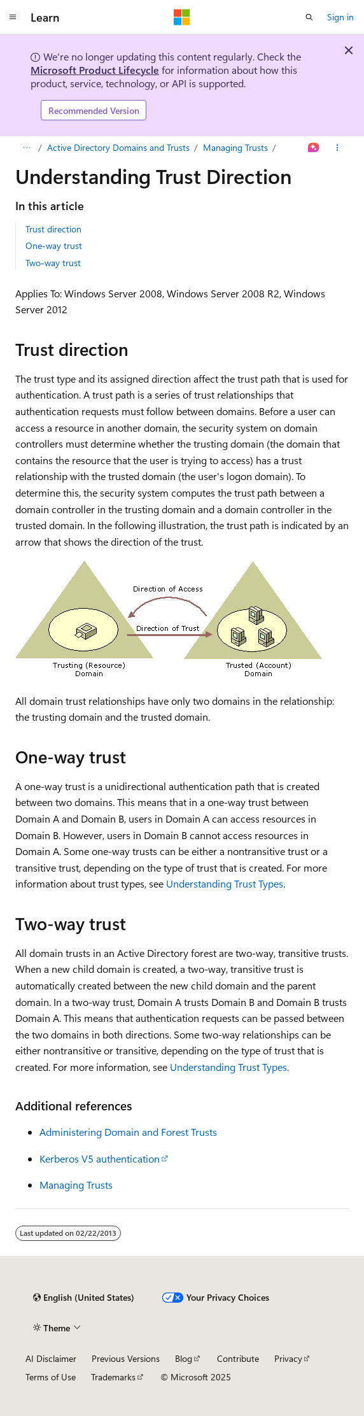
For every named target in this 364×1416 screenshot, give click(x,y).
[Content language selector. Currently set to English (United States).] (83, 1297)
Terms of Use (50, 1377)
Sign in (340, 17)
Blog (183, 1358)
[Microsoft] (182, 17)
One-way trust (53, 245)
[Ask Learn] (314, 148)
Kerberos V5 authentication (99, 1158)
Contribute (238, 1358)
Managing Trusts (235, 147)
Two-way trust (53, 263)
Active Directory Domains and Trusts (118, 147)
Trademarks (113, 1377)
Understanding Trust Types (224, 883)
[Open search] (309, 17)
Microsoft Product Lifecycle (95, 69)
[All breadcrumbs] (26, 148)
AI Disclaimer (50, 1358)
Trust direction (53, 229)
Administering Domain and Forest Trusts (128, 1131)
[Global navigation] (12, 17)
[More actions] (337, 148)
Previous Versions (126, 1358)
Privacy (288, 1358)
